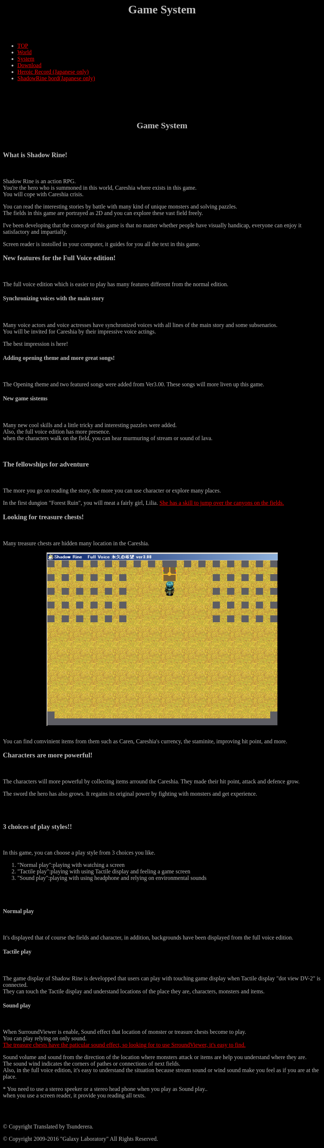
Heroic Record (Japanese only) (53, 72)
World (24, 52)
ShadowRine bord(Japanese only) (56, 78)
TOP (22, 46)
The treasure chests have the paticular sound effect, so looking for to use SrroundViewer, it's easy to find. (124, 1045)
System (25, 59)
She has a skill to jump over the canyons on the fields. (221, 503)
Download (29, 65)
